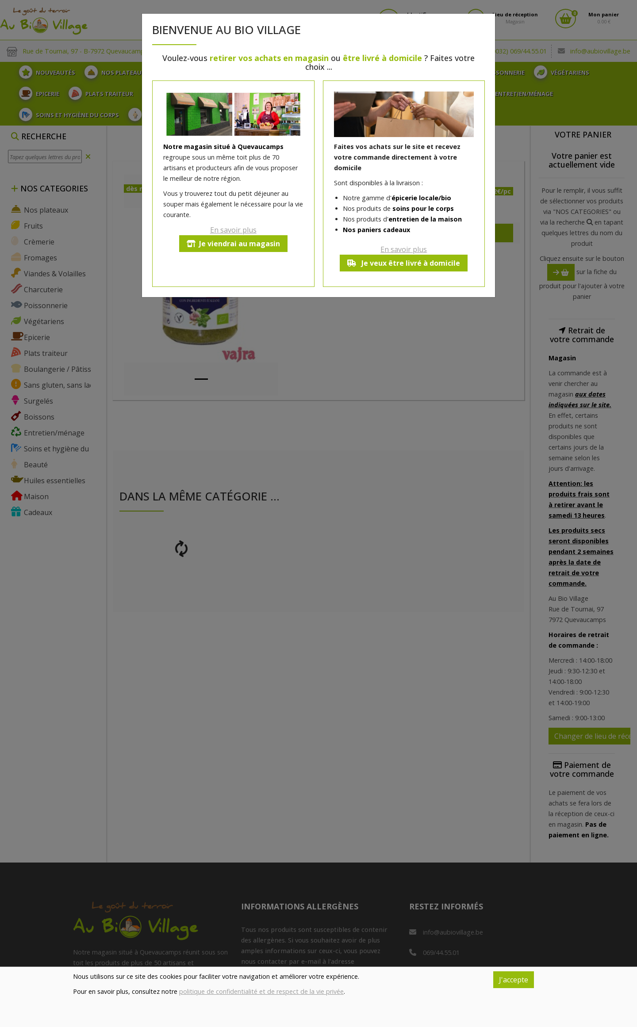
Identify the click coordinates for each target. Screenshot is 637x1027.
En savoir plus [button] (233, 230)
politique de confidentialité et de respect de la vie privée (261, 991)
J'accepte (513, 980)
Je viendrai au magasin (233, 243)
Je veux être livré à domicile (403, 263)
